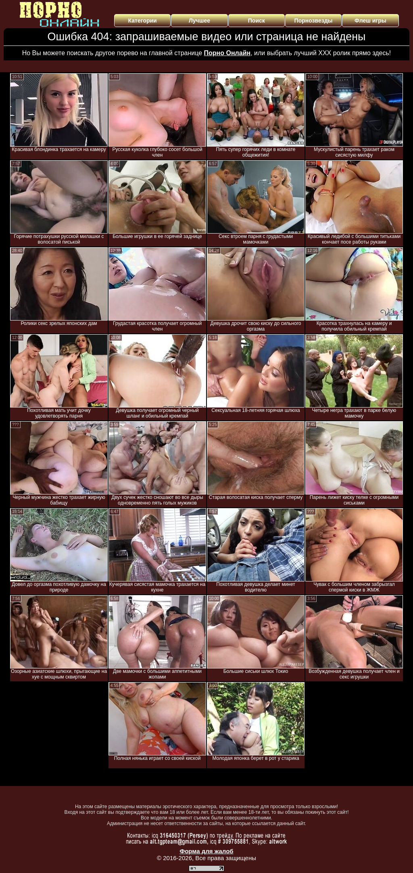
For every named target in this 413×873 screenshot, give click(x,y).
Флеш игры (370, 20)
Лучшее (199, 20)
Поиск (256, 20)
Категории (142, 20)
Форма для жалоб (206, 851)
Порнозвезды (313, 20)
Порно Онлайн (227, 53)
